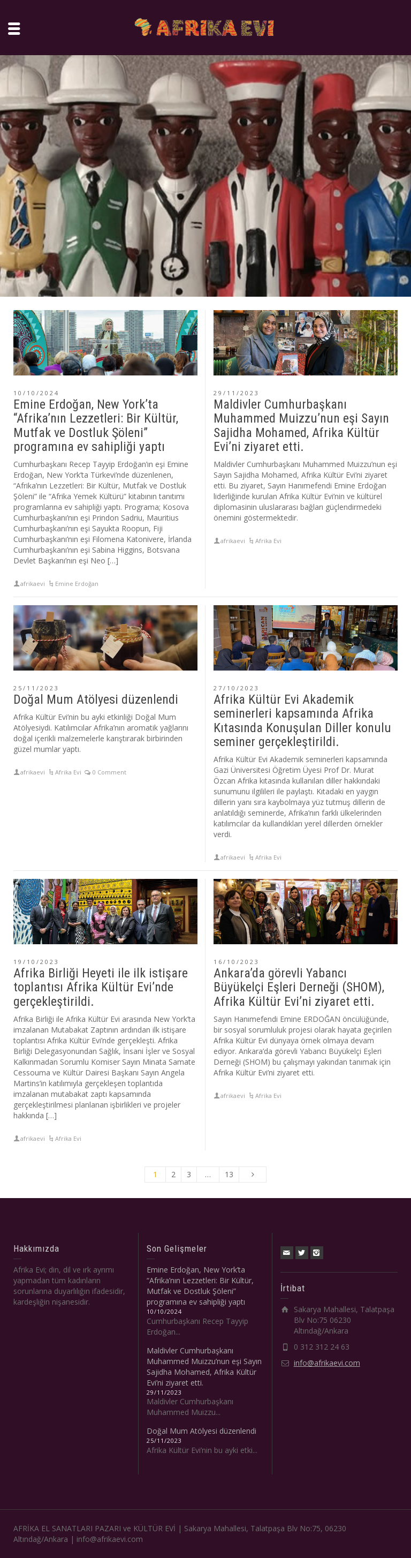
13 (229, 1174)
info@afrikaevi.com (327, 1363)
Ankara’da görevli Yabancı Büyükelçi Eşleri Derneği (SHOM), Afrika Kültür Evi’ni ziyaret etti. (299, 987)
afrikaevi (32, 583)
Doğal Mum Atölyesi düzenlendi (95, 699)
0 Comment (109, 772)
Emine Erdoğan (76, 583)
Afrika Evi (268, 541)
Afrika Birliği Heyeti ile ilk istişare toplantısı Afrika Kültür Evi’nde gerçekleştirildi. (100, 987)
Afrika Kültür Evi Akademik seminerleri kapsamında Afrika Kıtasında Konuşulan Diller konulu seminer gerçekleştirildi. (302, 720)
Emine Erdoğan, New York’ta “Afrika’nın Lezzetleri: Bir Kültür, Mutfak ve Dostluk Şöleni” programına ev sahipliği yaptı (95, 425)
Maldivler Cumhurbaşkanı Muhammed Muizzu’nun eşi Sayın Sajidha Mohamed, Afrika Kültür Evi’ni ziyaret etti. (301, 425)
